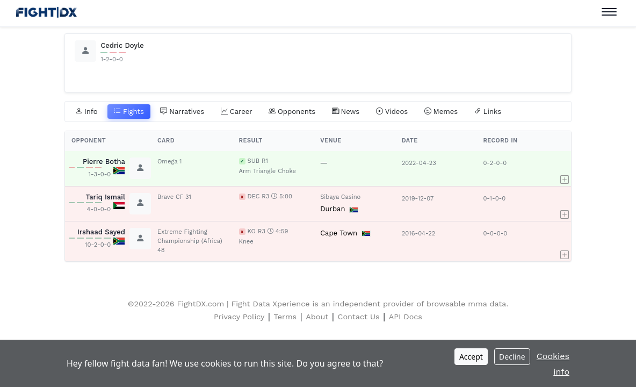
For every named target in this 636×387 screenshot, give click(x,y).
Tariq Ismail (105, 197)
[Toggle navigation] (609, 12)
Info (86, 111)
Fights (129, 111)
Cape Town (338, 233)
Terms (285, 316)
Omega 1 (169, 161)
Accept (471, 357)
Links (488, 111)
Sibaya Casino (340, 197)
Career (236, 111)
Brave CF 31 (174, 197)
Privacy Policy (239, 316)
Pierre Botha (104, 161)
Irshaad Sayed (101, 232)
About (317, 316)
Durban (332, 209)
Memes (441, 111)
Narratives (182, 111)
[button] (564, 168)
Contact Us (359, 316)
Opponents (292, 111)
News (346, 111)
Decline (512, 357)
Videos (392, 111)
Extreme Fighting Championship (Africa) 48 (189, 241)
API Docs (405, 316)
